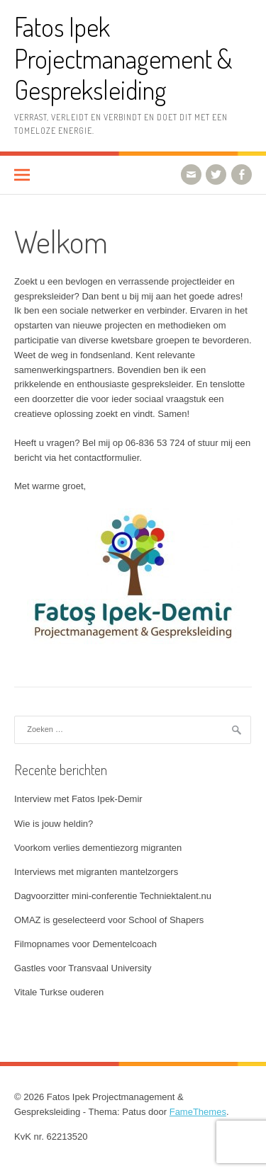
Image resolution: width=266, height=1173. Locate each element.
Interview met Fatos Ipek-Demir (78, 799)
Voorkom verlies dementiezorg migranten (98, 847)
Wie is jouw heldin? (53, 823)
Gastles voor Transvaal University (83, 968)
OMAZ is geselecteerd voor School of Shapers (109, 920)
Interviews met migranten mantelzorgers (96, 871)
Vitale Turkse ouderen (59, 992)
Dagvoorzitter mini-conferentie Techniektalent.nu (112, 896)
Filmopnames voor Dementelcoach (85, 944)
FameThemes (198, 1111)
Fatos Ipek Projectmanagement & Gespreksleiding (123, 58)
